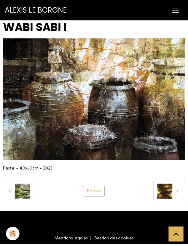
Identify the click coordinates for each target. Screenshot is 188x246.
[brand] (36, 10)
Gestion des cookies (114, 238)
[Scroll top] (176, 234)
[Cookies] (12, 233)
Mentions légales (71, 238)
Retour (94, 191)
